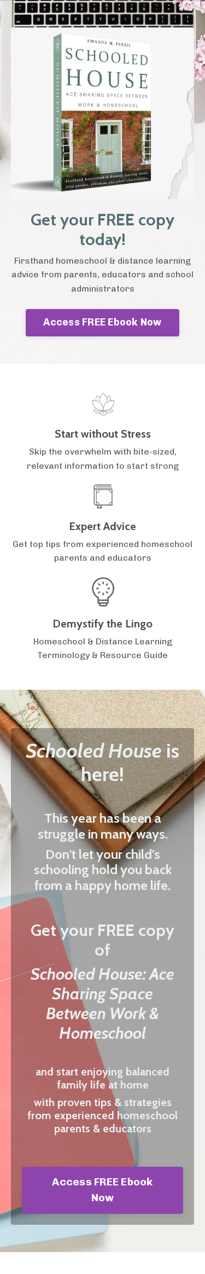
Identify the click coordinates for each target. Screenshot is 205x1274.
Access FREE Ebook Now (102, 322)
